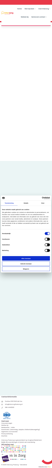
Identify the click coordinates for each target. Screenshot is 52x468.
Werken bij (4, 425)
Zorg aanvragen (6, 423)
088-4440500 (9, 407)
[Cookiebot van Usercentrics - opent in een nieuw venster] (42, 198)
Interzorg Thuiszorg (7, 440)
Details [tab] (26, 203)
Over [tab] (42, 203)
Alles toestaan (26, 258)
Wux (49, 467)
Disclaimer (23, 465)
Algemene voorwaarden (9, 432)
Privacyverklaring (7, 434)
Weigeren (26, 269)
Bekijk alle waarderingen (9, 442)
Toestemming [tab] (9, 203)
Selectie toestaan (26, 264)
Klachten (4, 436)
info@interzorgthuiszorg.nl (14, 404)
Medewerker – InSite (8, 427)
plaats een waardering (27, 442)
